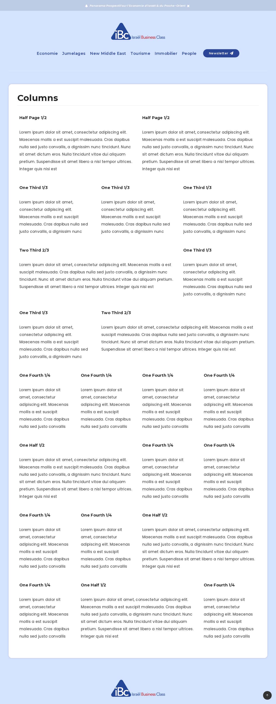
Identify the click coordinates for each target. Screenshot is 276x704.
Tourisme (140, 53)
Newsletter (221, 53)
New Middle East (108, 53)
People (189, 53)
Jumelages (74, 53)
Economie (47, 53)
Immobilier (166, 53)
